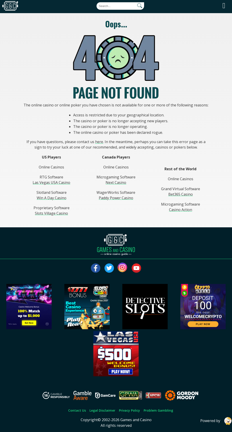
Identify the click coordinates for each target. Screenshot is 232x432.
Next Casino (116, 182)
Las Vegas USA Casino (51, 182)
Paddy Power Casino (116, 197)
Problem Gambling (158, 410)
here (99, 141)
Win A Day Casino (51, 197)
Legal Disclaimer (102, 410)
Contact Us (77, 410)
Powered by (216, 421)
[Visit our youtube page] (136, 268)
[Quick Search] (120, 6)
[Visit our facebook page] (95, 268)
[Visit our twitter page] (109, 268)
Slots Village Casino (51, 213)
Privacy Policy (129, 410)
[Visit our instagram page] (123, 268)
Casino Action (180, 209)
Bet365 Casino (180, 194)
